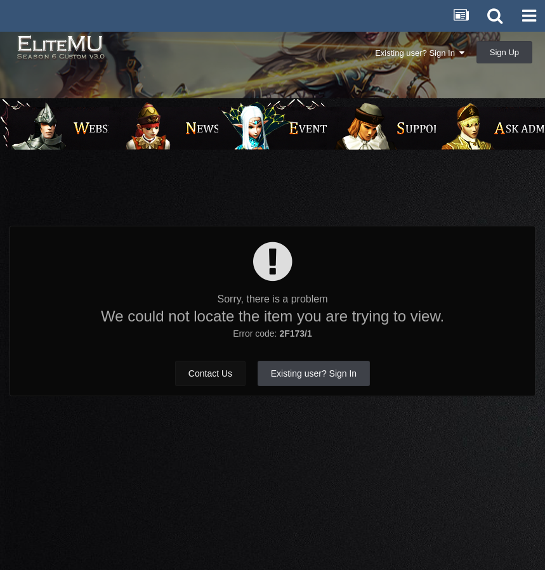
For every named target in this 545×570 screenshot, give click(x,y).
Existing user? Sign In (419, 53)
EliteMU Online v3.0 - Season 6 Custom (90, 55)
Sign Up (504, 52)
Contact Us (210, 373)
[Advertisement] (273, 194)
